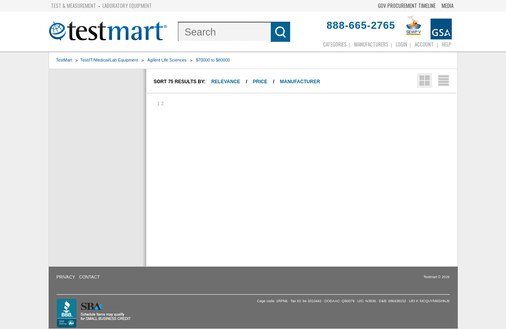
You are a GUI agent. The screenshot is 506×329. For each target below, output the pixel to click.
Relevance (225, 81)
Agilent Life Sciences (167, 60)
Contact (89, 277)
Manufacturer (300, 81)
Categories (335, 44)
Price (260, 81)
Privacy (66, 277)
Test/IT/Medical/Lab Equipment (109, 60)
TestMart (64, 60)
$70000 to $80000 (213, 60)
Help (446, 44)
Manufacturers (371, 44)
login (401, 44)
